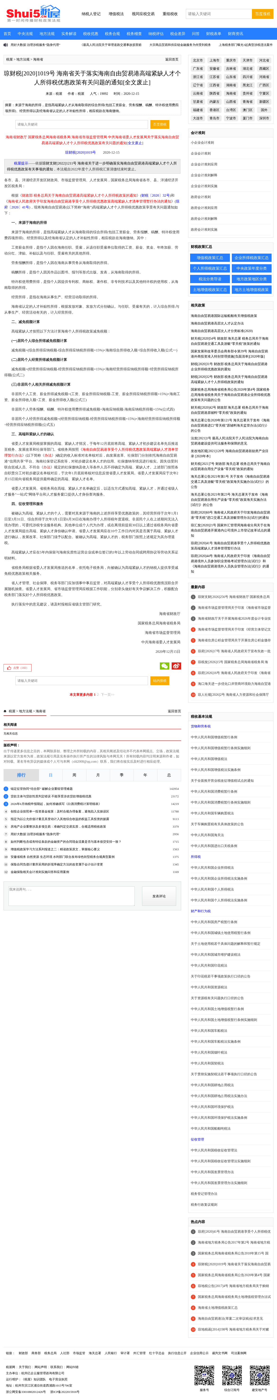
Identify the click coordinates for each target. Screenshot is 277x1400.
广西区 (264, 85)
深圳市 (264, 118)
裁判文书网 (220, 1353)
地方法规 (47, 34)
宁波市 (231, 118)
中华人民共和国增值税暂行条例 (214, 737)
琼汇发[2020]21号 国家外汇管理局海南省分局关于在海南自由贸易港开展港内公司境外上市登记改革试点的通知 (230, 530)
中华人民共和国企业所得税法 (212, 867)
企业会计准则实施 (204, 186)
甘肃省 (198, 102)
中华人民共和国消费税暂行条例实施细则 (220, 802)
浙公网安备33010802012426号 (26, 1392)
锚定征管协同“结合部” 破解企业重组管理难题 (42, 789)
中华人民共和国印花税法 (209, 965)
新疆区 (264, 102)
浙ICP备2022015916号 (65, 1392)
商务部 (36, 1353)
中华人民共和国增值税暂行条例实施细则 (220, 748)
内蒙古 (214, 102)
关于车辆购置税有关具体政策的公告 (217, 824)
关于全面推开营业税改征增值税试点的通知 (222, 780)
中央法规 (25, 34)
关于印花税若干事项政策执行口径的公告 (220, 976)
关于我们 (25, 1367)
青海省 (248, 102)
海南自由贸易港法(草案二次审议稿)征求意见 (230, 1318)
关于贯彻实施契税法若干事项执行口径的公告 (224, 1074)
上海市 (214, 60)
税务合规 (112, 34)
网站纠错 (72, 1367)
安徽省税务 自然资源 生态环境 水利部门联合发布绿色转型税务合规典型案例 (63, 857)
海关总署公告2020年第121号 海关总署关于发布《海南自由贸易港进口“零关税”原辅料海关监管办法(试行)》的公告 (230, 425)
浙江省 (198, 77)
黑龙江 (248, 85)
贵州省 (248, 93)
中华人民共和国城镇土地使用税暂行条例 (220, 933)
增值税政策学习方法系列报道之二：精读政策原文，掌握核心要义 (55, 849)
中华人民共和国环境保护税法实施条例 (219, 1117)
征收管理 (197, 1139)
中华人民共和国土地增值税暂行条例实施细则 (224, 1020)
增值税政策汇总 (210, 258)
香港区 (214, 110)
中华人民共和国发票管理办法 (212, 1172)
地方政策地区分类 (252, 279)
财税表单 (213, 34)
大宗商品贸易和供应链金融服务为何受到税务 (180, 45)
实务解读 (68, 34)
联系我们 (56, 1367)
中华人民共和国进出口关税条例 (214, 846)
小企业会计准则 (202, 142)
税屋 (9, 59)
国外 (264, 110)
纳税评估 (156, 34)
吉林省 (231, 68)
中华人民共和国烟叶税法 (209, 1052)
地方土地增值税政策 (252, 290)
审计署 (125, 1353)
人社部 (64, 1353)
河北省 (264, 60)
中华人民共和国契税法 (207, 1063)
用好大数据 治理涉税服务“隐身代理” (35, 45)
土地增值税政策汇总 (210, 290)
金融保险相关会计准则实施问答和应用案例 (40, 872)
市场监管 (79, 1353)
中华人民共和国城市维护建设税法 (216, 954)
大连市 (198, 118)
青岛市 (214, 118)
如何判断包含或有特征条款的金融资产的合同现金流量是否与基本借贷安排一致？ (66, 841)
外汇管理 (139, 1353)
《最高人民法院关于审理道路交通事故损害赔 (111, 45)
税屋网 (10, 1367)
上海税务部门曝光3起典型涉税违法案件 (246, 45)
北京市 (198, 60)
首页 (7, 34)
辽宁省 (198, 85)
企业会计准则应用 (204, 164)
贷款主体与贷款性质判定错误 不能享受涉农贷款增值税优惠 (51, 796)
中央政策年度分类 (252, 268)
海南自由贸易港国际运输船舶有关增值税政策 (224, 316)
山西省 (231, 102)
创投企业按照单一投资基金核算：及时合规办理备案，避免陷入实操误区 (60, 811)
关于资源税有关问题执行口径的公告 (217, 998)
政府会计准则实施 (204, 229)
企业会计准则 (201, 153)
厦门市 (248, 118)
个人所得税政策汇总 (210, 268)
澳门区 (248, 110)
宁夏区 (264, 93)
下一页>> (108, 694)
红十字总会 (157, 1353)
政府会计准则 (201, 197)
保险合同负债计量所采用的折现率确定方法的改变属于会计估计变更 (57, 864)
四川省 (248, 77)
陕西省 (214, 93)
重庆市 (231, 60)
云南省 (198, 93)
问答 (196, 34)
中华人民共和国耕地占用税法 (212, 1085)
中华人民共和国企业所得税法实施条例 (219, 878)
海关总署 (95, 1353)
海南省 (38, 59)
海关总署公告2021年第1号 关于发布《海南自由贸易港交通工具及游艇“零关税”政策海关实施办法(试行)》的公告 (230, 482)
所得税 (196, 857)
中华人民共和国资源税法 (209, 987)
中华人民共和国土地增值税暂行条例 (217, 1009)
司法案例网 (238, 1353)
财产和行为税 (201, 911)
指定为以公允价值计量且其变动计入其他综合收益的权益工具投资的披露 (60, 819)
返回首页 (172, 59)
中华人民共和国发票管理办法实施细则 (219, 1183)
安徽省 (214, 68)
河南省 (264, 77)
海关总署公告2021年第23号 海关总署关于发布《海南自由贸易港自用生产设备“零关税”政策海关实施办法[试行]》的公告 (229, 500)
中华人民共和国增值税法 (209, 759)
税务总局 (50, 1353)
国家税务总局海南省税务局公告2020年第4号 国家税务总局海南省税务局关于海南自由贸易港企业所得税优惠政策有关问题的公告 (230, 395)
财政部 (23, 1353)
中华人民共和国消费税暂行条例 (214, 791)
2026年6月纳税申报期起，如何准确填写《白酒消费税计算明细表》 (56, 804)
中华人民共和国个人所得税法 (212, 889)
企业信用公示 (199, 1353)
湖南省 (231, 85)
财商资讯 (235, 34)
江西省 (214, 85)
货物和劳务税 (201, 726)
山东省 (231, 77)
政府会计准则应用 (204, 208)
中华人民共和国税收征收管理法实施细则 (220, 1161)
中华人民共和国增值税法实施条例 (216, 770)
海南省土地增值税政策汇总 (218, 1307)
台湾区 (231, 110)
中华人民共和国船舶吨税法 (211, 1128)
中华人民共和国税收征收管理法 (214, 1150)
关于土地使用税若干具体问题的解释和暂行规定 (225, 944)
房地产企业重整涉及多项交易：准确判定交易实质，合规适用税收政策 (58, 826)
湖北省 (248, 68)
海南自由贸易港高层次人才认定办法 (217, 323)
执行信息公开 (177, 1353)
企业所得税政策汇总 (252, 258)
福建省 (198, 110)
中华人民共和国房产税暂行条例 (214, 922)
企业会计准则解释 (204, 175)
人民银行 (111, 1353)
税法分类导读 (210, 279)
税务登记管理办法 (204, 1194)
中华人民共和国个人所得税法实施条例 (219, 900)
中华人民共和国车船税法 (209, 1031)
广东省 (198, 68)
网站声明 (41, 1367)
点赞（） (21, 668)
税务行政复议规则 (204, 1204)
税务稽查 (134, 34)
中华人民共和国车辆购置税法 (212, 813)
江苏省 (214, 77)
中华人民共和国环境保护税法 (212, 1107)
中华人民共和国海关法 (207, 835)
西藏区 (264, 68)
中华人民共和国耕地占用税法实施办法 (219, 1096)
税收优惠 (90, 34)
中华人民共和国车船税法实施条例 (216, 1041)
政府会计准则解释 (204, 218)
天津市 (248, 60)
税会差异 (177, 34)
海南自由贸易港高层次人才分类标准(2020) (222, 331)
